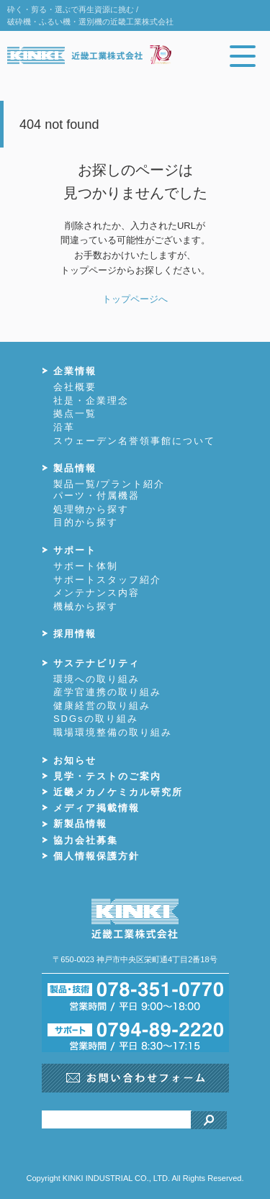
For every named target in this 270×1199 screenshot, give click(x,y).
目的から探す (85, 522)
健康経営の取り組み (101, 705)
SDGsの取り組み (95, 718)
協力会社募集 (85, 840)
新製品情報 (80, 823)
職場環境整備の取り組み (112, 732)
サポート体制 (85, 566)
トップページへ (135, 299)
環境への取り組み (96, 679)
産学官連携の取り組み (107, 692)
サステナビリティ (96, 663)
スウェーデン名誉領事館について (134, 440)
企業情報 (74, 371)
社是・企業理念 (91, 400)
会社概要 (74, 386)
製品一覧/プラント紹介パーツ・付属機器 (109, 490)
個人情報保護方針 (96, 856)
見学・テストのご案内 (107, 776)
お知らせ (74, 760)
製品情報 (74, 468)
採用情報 (74, 633)
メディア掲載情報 (96, 807)
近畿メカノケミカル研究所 (118, 792)
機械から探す (85, 606)
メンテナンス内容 (96, 592)
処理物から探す (91, 509)
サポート (74, 550)
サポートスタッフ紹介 (107, 579)
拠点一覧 (74, 413)
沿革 (64, 427)
